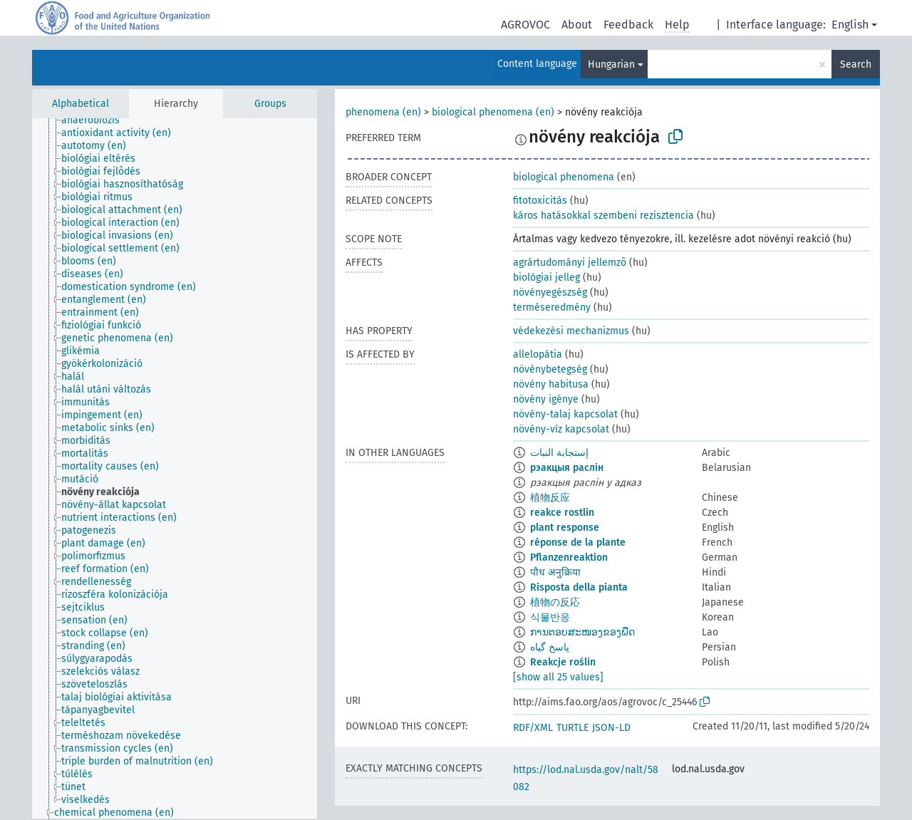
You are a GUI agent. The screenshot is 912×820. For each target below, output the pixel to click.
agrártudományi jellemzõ (569, 262)
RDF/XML (533, 728)
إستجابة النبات (559, 453)
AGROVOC (525, 24)
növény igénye (546, 399)
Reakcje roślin (563, 662)
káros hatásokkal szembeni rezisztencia (603, 215)
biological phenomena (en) (493, 112)
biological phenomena (563, 177)
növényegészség (550, 292)
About (576, 24)
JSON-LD (611, 728)
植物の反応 (555, 602)
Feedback (628, 24)
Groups (270, 104)
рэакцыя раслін (566, 468)
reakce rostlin (562, 513)
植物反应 (550, 498)
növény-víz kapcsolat (561, 429)
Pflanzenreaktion (569, 557)
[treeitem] (97, 120)
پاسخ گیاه (549, 647)
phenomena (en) (383, 112)
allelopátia (537, 354)
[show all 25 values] (558, 677)
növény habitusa (551, 384)
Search (855, 64)
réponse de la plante (578, 542)
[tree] (174, 468)
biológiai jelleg (546, 277)
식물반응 (550, 617)
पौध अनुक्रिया (555, 572)
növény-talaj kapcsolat (565, 414)
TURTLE (572, 728)
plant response (564, 527)
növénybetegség (550, 369)
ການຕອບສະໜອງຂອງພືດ (582, 632)
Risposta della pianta (579, 587)
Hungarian (611, 64)
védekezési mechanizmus (571, 331)
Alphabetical (80, 104)
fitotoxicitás (540, 200)
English (850, 24)
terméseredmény (552, 307)
